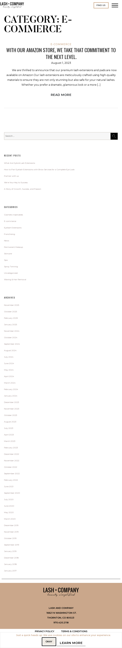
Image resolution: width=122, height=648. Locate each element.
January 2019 (10, 552)
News (6, 241)
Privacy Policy (44, 632)
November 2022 (11, 461)
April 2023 (9, 435)
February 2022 (11, 480)
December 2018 (11, 558)
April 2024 (9, 377)
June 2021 (8, 487)
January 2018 (10, 565)
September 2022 (12, 474)
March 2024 (9, 383)
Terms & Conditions (74, 632)
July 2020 (9, 500)
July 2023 (8, 429)
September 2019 (11, 545)
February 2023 (11, 448)
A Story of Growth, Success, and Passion (22, 189)
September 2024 (12, 344)
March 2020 (10, 519)
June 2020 (9, 506)
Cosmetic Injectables (13, 215)
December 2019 (11, 526)
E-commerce (61, 44)
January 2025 (10, 325)
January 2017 (10, 571)
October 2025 (10, 312)
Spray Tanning (11, 267)
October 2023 (10, 416)
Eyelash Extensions (12, 228)
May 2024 (9, 370)
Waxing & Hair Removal (15, 280)
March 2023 (9, 442)
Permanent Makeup (13, 248)
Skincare (8, 254)
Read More (61, 95)
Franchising (9, 235)
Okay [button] (49, 641)
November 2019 (11, 532)
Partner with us (11, 176)
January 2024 (10, 396)
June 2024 (9, 364)
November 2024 (11, 331)
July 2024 (8, 357)
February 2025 (11, 318)
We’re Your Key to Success (16, 183)
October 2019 (10, 539)
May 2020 (9, 513)
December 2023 (11, 403)
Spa (6, 260)
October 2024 (10, 338)
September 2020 (12, 493)
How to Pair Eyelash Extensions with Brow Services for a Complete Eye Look (39, 170)
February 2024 (11, 390)
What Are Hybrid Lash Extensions (19, 163)
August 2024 (10, 351)
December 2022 (11, 454)
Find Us (101, 5)
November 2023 (11, 409)
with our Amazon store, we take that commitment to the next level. (61, 53)
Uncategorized (11, 273)
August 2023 (10, 422)
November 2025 (11, 305)
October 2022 (10, 467)
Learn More (73, 643)
